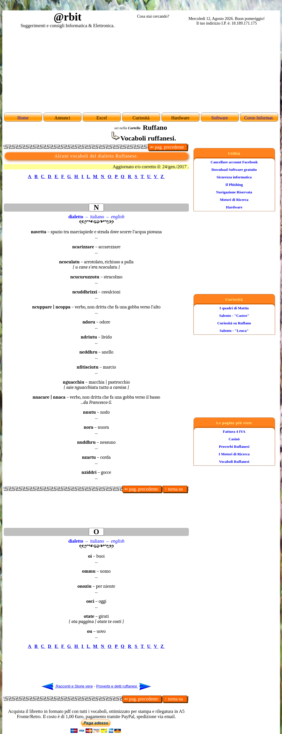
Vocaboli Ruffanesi (234, 461)
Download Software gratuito (234, 169)
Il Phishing (234, 184)
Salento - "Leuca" (234, 330)
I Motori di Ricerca (234, 454)
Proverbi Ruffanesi (234, 446)
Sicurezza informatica (234, 177)
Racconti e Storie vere (67, 686)
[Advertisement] (141, 69)
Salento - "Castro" (234, 315)
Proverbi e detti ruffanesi (123, 686)
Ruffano (155, 127)
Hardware (234, 207)
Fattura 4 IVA (234, 431)
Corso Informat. (259, 117)
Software (219, 117)
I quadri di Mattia (234, 308)
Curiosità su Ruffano (234, 323)
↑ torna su (175, 489)
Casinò (233, 439)
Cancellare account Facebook (234, 162)
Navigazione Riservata (234, 192)
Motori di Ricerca (234, 199)
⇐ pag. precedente (167, 147)
